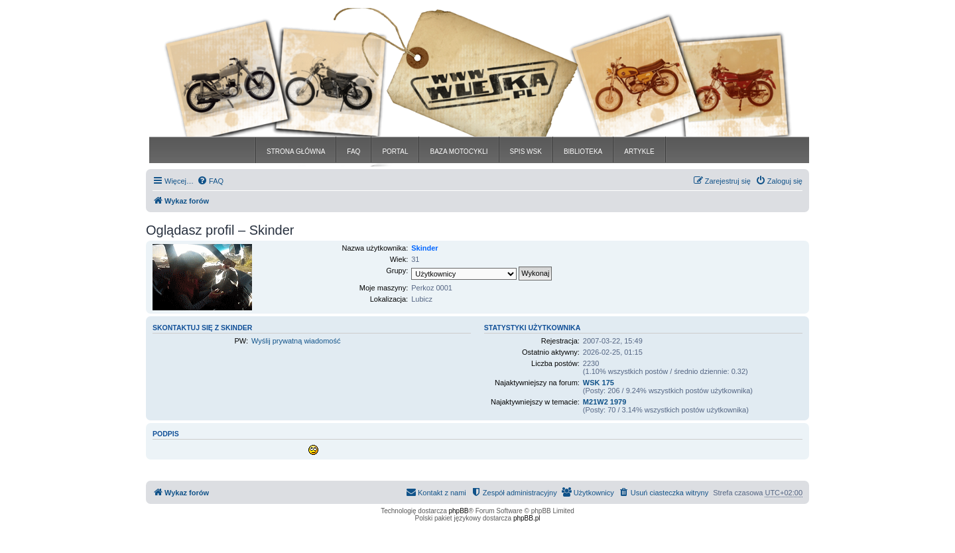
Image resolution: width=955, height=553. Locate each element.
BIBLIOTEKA (583, 151)
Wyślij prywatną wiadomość (295, 341)
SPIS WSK (526, 151)
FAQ (353, 151)
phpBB (459, 511)
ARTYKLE (639, 151)
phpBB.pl (527, 518)
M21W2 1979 (604, 402)
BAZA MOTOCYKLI (458, 151)
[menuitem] (210, 181)
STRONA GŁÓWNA (296, 151)
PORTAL (395, 151)
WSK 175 (598, 383)
